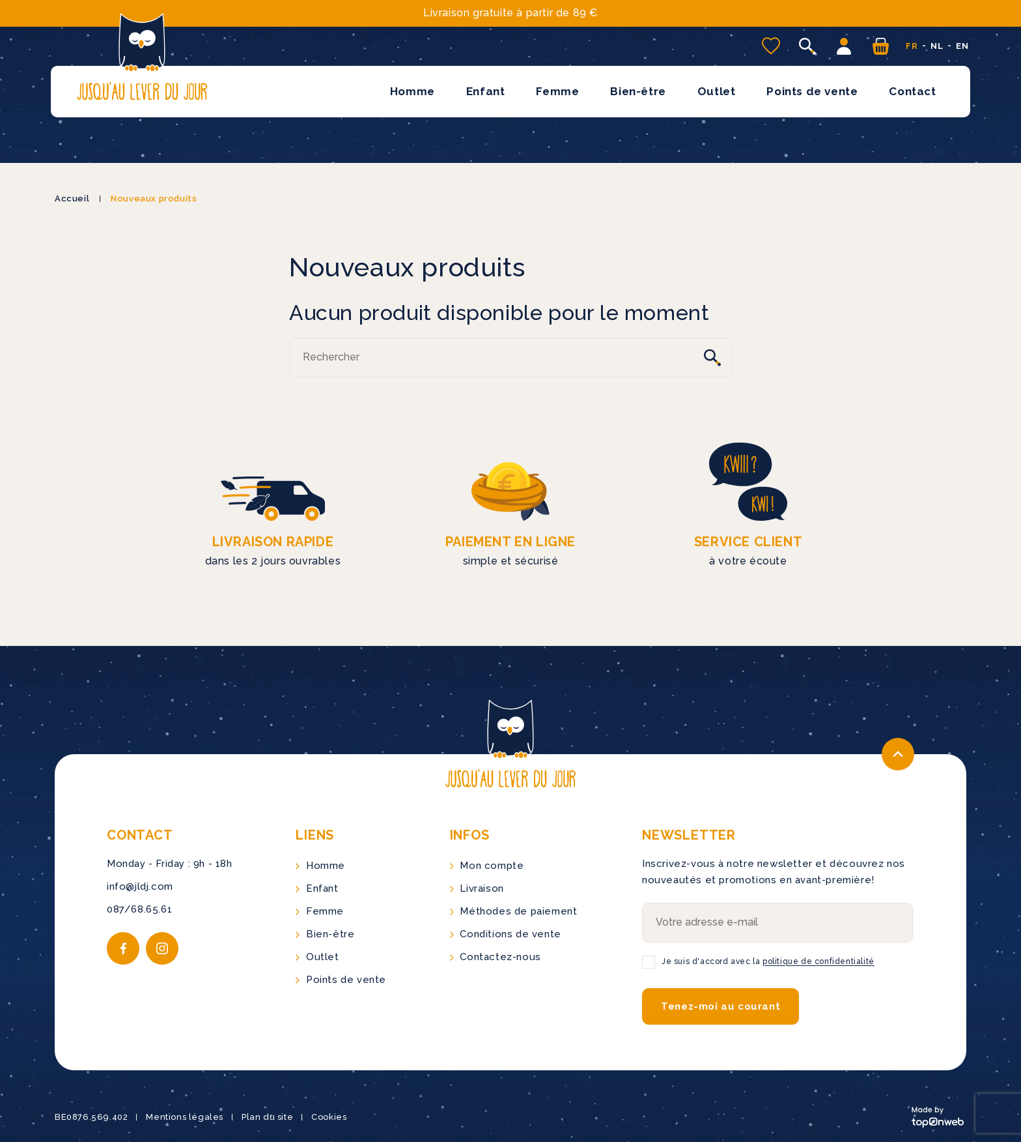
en (962, 46)
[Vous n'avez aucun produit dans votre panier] (880, 46)
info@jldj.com (140, 886)
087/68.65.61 (139, 909)
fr (911, 46)
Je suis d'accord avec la (768, 961)
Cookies (328, 1117)
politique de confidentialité (818, 961)
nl (936, 46)
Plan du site (267, 1117)
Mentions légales (184, 1117)
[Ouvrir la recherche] (807, 46)
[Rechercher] (510, 357)
